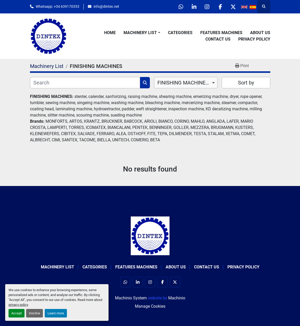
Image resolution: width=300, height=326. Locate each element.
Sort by (246, 83)
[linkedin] (193, 6)
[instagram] (207, 6)
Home (110, 32)
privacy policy (18, 305)
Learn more (56, 313)
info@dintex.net (106, 6)
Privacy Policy (254, 39)
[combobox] (186, 82)
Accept (16, 313)
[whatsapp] (180, 6)
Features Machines (221, 32)
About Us (260, 32)
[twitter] (233, 6)
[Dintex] (150, 235)
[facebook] (220, 6)
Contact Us (217, 39)
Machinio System (131, 298)
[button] (142, 33)
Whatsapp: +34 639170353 (57, 6)
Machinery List (140, 32)
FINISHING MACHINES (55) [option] (185, 83)
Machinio (176, 298)
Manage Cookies (150, 306)
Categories (180, 32)
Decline (34, 313)
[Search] (85, 82)
